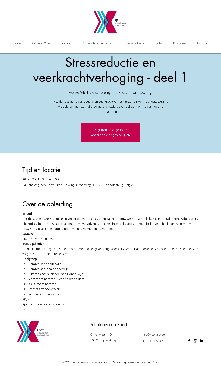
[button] (97, 43)
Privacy (107, 362)
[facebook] (189, 341)
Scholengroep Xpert (109, 324)
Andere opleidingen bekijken (110, 135)
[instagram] (195, 341)
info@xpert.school (154, 334)
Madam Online (151, 362)
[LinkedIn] (201, 341)
